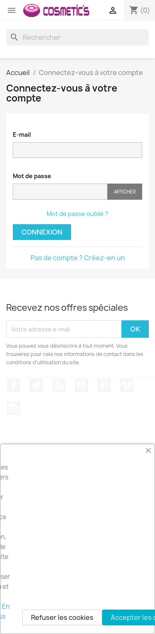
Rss (59, 385)
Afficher (125, 192)
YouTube (81, 385)
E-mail (22, 134)
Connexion (41, 232)
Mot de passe (32, 176)
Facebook (13, 385)
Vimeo (127, 385)
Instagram (13, 408)
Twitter (36, 385)
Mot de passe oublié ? (77, 214)
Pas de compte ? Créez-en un (78, 257)
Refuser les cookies (62, 617)
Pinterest (104, 385)
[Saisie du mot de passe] (60, 192)
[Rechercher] (77, 37)
